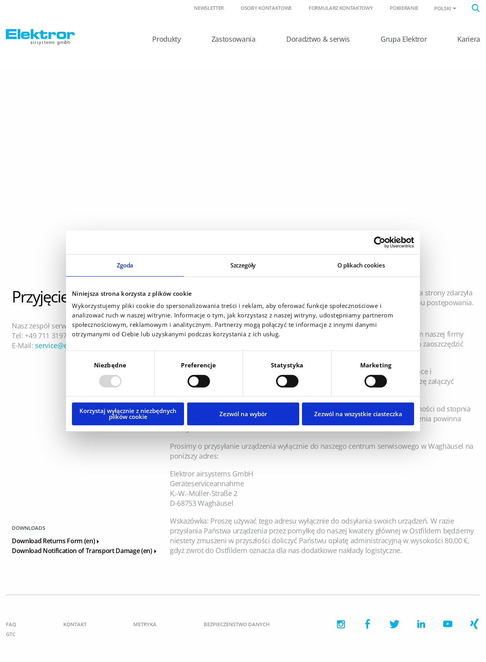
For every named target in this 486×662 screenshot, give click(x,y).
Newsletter (209, 7)
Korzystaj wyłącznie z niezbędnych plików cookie (128, 413)
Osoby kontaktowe (266, 7)
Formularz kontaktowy (341, 7)
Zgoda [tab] (125, 265)
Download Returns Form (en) (56, 541)
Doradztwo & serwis (318, 39)
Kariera (468, 39)
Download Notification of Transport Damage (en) (85, 551)
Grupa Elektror (404, 39)
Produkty (166, 39)
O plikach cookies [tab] (361, 265)
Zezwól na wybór (243, 414)
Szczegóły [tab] (243, 265)
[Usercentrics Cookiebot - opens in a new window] (379, 242)
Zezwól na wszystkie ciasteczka (358, 414)
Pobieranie (404, 7)
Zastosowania (234, 39)
